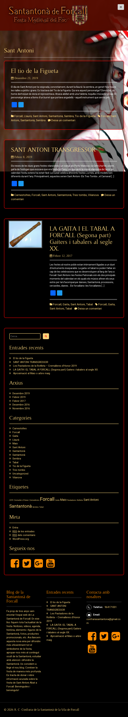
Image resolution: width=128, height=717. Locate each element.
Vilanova (93, 195)
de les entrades (23, 531)
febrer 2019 (19, 397)
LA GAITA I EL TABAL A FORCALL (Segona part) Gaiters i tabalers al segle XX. (55, 369)
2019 (11, 500)
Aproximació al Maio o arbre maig (31, 373)
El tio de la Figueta (34, 71)
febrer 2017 (19, 400)
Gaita (66, 304)
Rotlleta (80, 500)
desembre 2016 (21, 404)
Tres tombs (79, 195)
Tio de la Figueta (85, 116)
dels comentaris (23, 535)
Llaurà (28, 116)
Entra (15, 527)
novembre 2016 (21, 408)
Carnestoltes (22, 195)
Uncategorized (20, 473)
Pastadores (71, 500)
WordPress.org (20, 538)
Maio (15, 443)
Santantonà (55, 116)
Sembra (69, 116)
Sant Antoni (40, 116)
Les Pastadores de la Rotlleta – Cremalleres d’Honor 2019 (45, 365)
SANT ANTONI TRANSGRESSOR (53, 150)
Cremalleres (34, 500)
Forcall (18, 116)
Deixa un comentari (63, 120)
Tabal (89, 304)
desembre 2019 (21, 393)
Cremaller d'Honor (21, 500)
